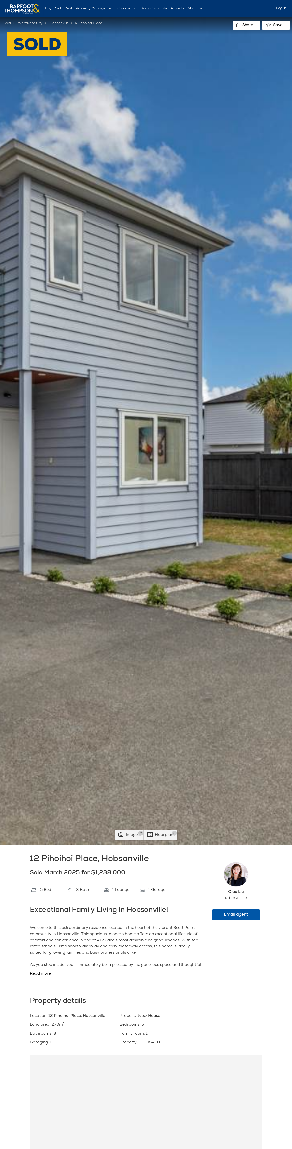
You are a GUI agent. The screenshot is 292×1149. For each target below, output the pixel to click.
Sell (58, 8)
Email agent (236, 915)
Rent (68, 8)
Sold (7, 23)
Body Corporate (154, 8)
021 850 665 (236, 899)
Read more (40, 974)
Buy (48, 8)
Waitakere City (30, 23)
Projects (177, 8)
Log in (281, 8)
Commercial (127, 8)
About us (195, 8)
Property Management (95, 8)
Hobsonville (59, 23)
